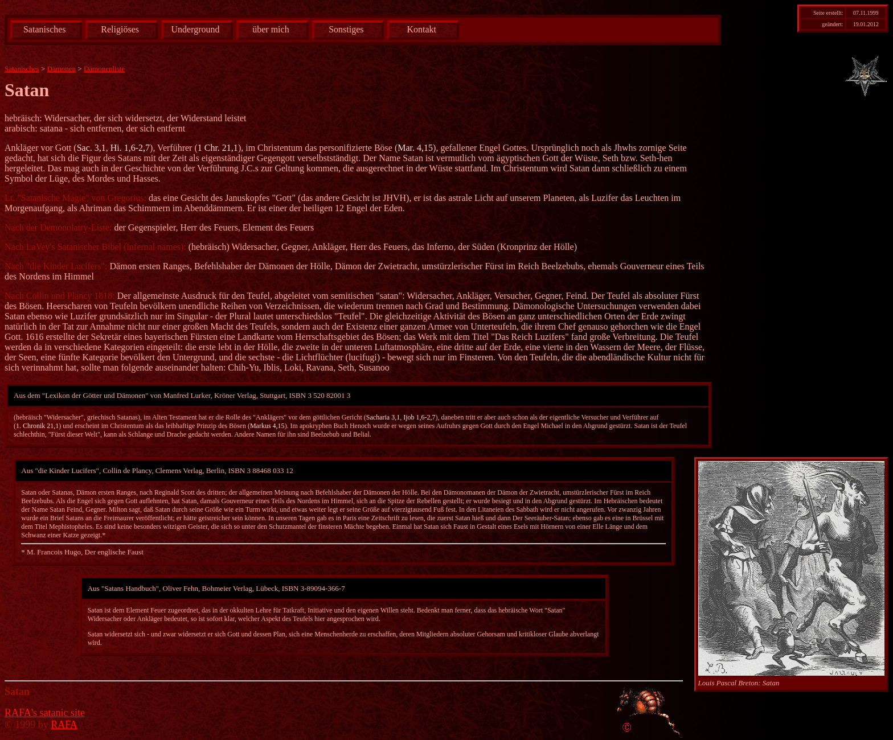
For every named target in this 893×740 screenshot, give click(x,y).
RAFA (64, 724)
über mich (270, 29)
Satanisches (44, 29)
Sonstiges (346, 29)
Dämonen (61, 68)
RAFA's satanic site (45, 712)
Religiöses (120, 29)
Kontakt (421, 29)
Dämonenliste (104, 68)
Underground (195, 29)
